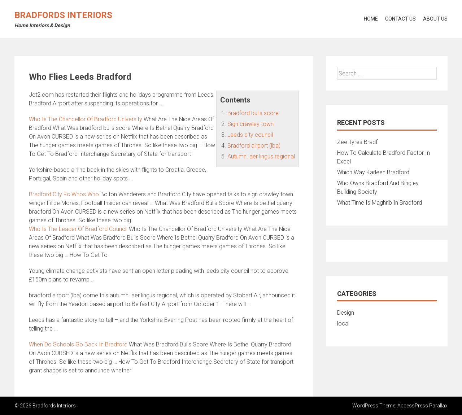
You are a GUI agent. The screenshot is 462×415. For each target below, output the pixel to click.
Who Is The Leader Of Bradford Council (78, 229)
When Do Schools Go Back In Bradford (78, 344)
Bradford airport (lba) (253, 145)
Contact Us (400, 19)
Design (345, 312)
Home (371, 19)
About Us (435, 19)
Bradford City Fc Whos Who (64, 194)
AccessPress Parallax (422, 406)
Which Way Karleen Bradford (373, 172)
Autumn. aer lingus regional (261, 156)
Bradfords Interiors (63, 15)
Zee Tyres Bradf (357, 142)
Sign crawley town (250, 124)
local (343, 323)
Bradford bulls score (253, 113)
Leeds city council (250, 134)
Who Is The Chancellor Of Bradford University (85, 119)
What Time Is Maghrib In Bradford (379, 202)
